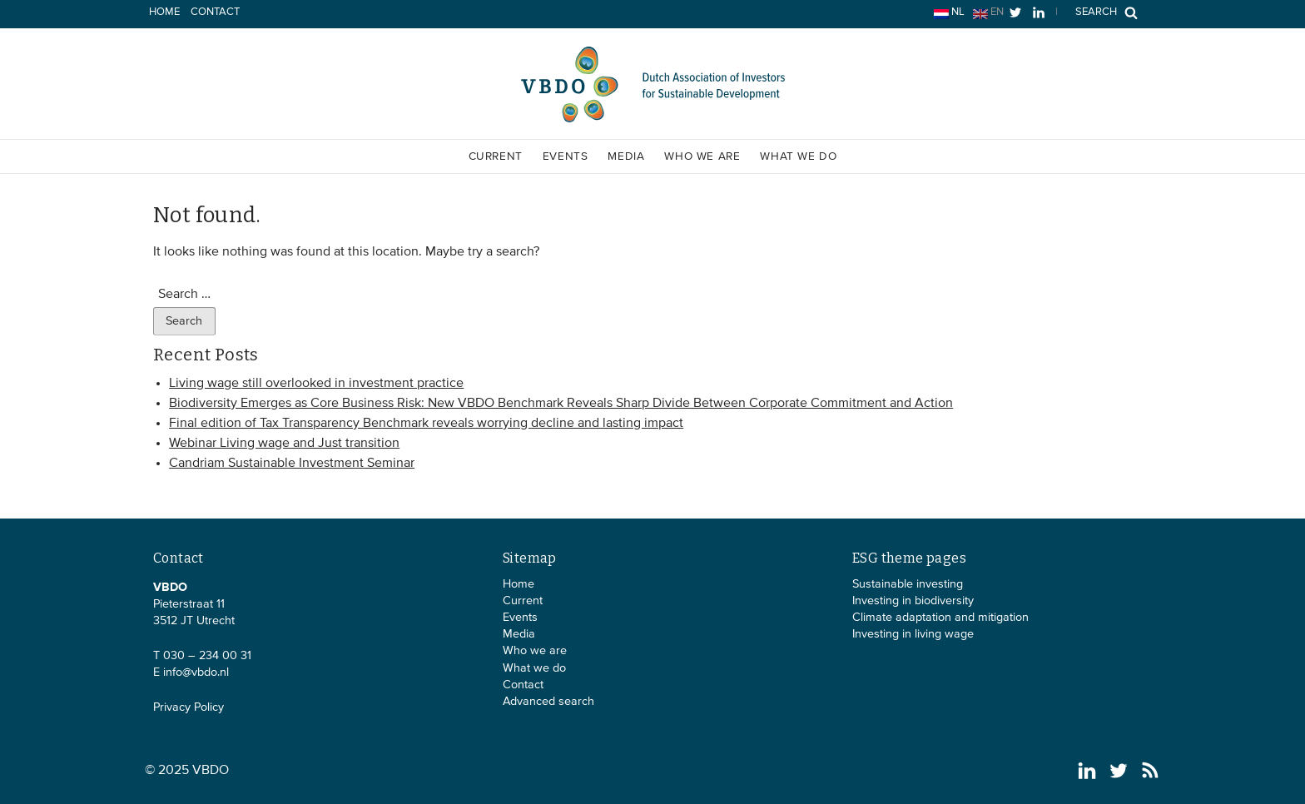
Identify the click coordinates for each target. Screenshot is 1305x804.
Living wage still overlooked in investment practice (316, 383)
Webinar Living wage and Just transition (284, 443)
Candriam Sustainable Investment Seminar (291, 463)
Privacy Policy (188, 707)
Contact (215, 12)
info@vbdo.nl (196, 672)
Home (164, 12)
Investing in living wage (913, 634)
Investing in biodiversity (913, 601)
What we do (798, 156)
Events (565, 156)
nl (949, 13)
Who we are (702, 156)
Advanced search (548, 701)
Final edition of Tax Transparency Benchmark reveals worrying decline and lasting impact (426, 423)
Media (626, 156)
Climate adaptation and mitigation (940, 617)
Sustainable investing (907, 584)
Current (496, 156)
